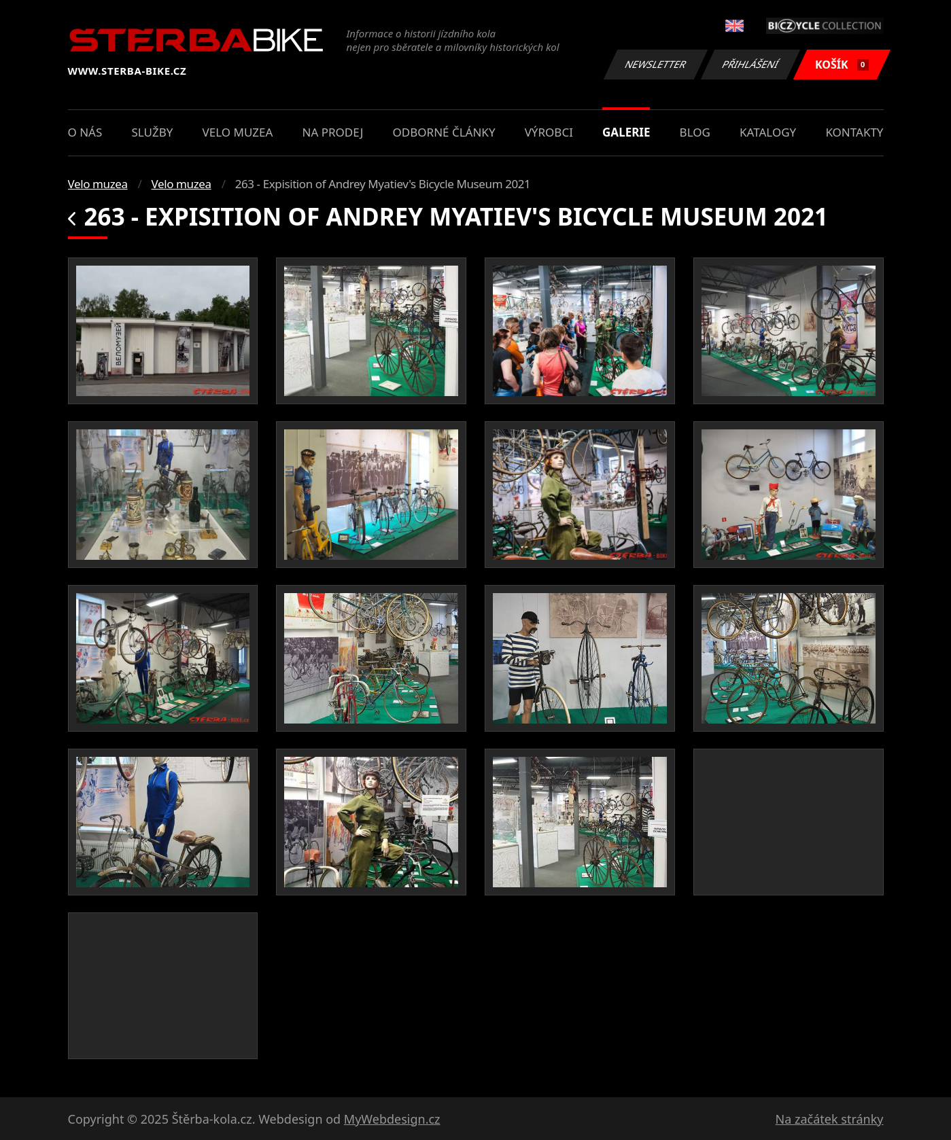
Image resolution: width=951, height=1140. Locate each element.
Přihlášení (751, 64)
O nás (85, 132)
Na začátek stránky (830, 1119)
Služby (152, 132)
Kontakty (854, 132)
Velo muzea (238, 132)
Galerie (626, 132)
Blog (695, 132)
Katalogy (768, 132)
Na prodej (333, 132)
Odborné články (444, 132)
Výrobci (549, 132)
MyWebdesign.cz (392, 1119)
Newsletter (656, 64)
